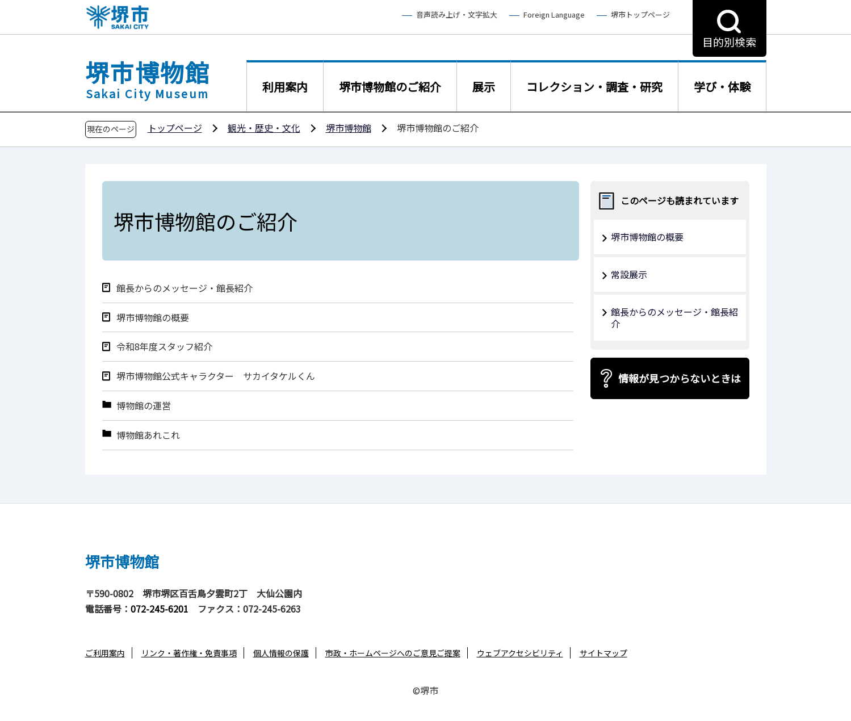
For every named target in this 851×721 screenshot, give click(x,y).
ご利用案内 (105, 653)
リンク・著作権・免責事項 (189, 653)
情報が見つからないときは (679, 378)
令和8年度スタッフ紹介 (164, 347)
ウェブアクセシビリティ (520, 653)
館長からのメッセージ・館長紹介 (184, 288)
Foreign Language (554, 15)
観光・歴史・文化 (264, 128)
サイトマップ (603, 653)
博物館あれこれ (148, 435)
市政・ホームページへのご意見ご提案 (392, 653)
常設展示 (629, 274)
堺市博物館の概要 (152, 318)
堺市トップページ (640, 15)
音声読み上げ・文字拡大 (456, 15)
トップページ (175, 128)
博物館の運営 (143, 406)
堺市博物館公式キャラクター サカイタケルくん (220, 376)
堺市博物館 (348, 128)
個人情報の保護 (281, 653)
